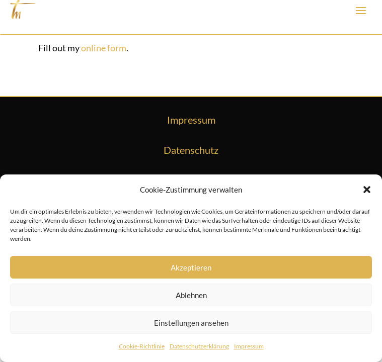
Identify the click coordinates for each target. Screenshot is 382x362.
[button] (367, 190)
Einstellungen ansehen (191, 322)
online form (103, 47)
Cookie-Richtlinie (142, 346)
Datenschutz (191, 150)
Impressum (249, 346)
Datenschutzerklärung (199, 346)
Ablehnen (191, 295)
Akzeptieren (191, 267)
